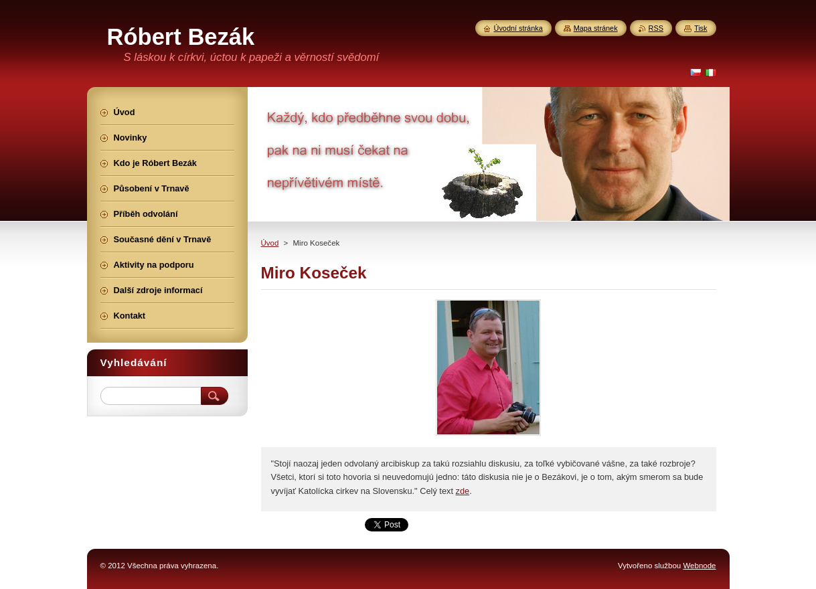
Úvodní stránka (518, 28)
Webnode (699, 566)
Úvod (270, 243)
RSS (656, 28)
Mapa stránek (596, 28)
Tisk (701, 28)
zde (463, 491)
